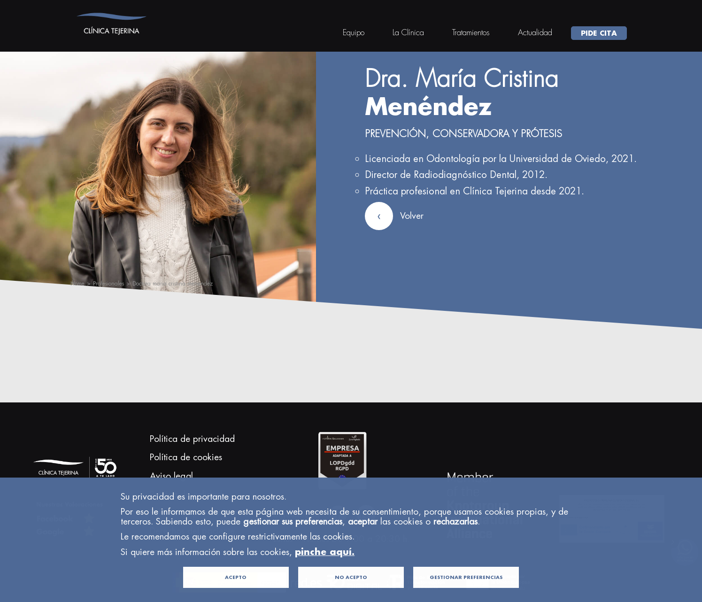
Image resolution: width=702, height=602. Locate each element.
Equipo (353, 32)
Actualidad (535, 32)
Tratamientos (471, 32)
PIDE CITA (599, 33)
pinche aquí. (325, 566)
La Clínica (408, 32)
